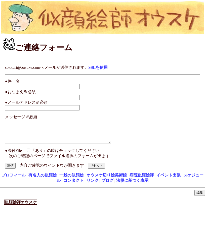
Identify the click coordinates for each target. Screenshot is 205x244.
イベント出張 (168, 179)
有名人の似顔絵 (42, 179)
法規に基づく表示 (132, 185)
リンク (93, 185)
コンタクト (73, 185)
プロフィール (14, 179)
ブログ (107, 185)
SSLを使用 (98, 67)
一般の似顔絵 (71, 179)
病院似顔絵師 (142, 179)
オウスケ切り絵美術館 (107, 179)
